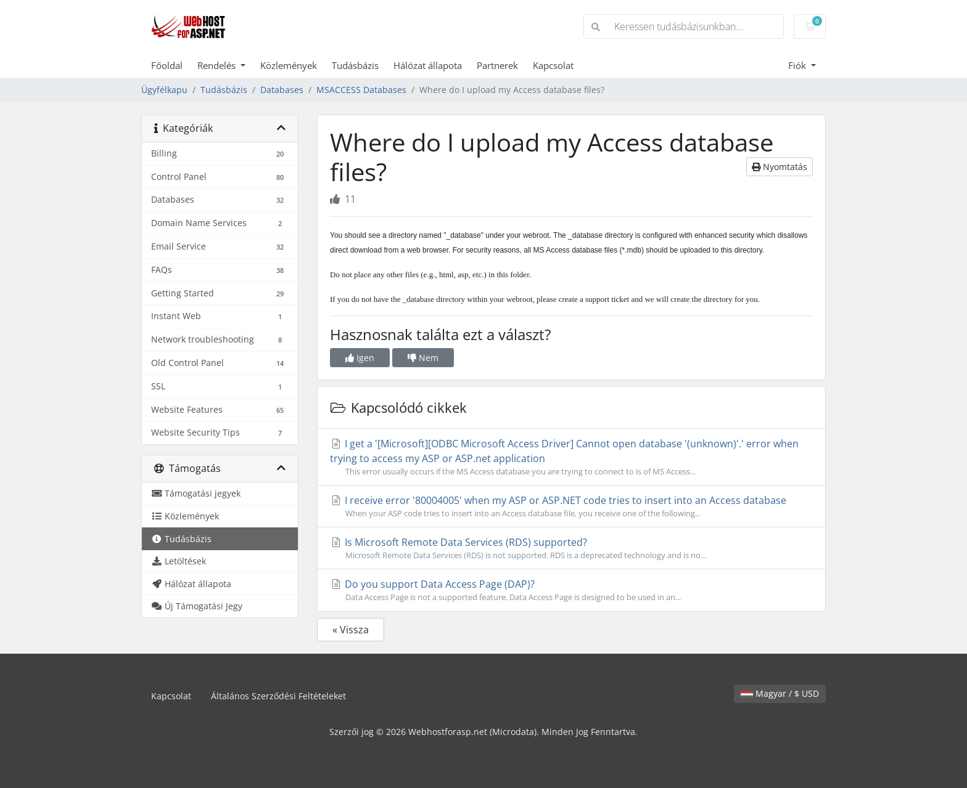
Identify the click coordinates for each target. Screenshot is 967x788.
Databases (281, 89)
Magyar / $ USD (780, 693)
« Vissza (350, 629)
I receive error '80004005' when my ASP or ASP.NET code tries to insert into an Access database (571, 506)
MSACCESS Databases (361, 89)
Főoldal (167, 65)
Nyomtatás (779, 167)
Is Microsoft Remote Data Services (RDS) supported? (571, 548)
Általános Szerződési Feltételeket (278, 696)
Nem (423, 358)
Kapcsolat (553, 65)
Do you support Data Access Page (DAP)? (571, 590)
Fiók (798, 65)
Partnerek (497, 65)
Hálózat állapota (427, 65)
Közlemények (288, 65)
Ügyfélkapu (164, 89)
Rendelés (217, 65)
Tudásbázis (355, 65)
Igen (359, 358)
